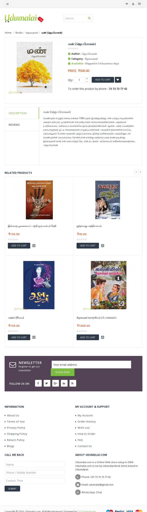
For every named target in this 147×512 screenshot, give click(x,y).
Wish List (82, 420)
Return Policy (15, 432)
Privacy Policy (15, 420)
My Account (84, 407)
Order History (85, 414)
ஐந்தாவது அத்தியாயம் (89, 226)
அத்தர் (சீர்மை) (16, 317)
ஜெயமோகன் (89, 53)
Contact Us (83, 438)
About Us (12, 407)
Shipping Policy (16, 426)
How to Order (85, 426)
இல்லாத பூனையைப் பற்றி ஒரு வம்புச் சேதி (32, 226)
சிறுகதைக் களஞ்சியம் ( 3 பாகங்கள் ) (96, 317)
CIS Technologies (87, 503)
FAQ (79, 432)
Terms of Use (15, 414)
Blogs (9, 438)
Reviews (14, 125)
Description (17, 113)
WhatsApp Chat (92, 484)
